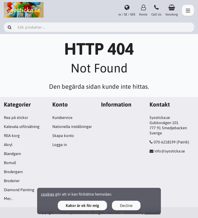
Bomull (10, 162)
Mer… (8, 198)
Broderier (12, 181)
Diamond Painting (19, 190)
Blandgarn (12, 153)
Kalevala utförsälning (21, 126)
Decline (126, 205)
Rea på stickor (16, 117)
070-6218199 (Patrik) (171, 142)
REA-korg (12, 135)
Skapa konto (63, 135)
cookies (47, 194)
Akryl (8, 144)
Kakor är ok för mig (82, 205)
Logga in (59, 144)
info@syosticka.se (169, 151)
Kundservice (62, 117)
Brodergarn (13, 171)
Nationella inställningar (72, 126)
